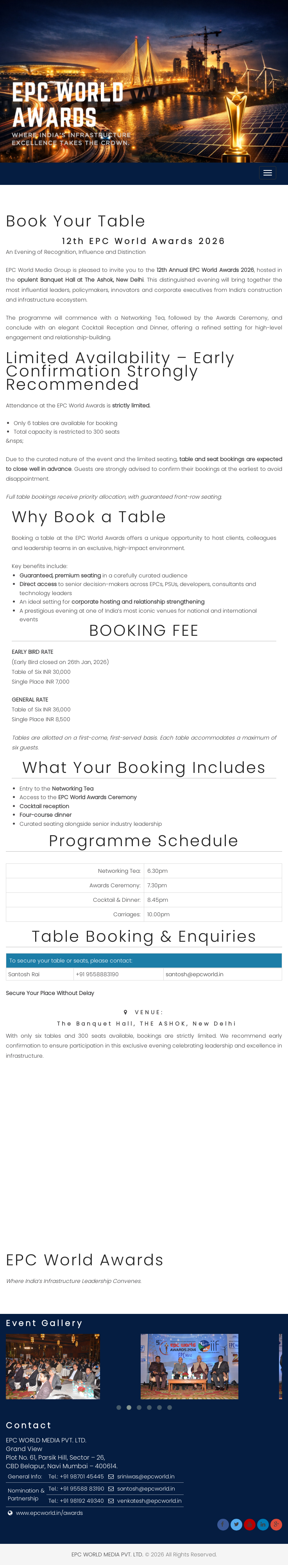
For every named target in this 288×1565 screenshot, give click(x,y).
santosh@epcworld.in (195, 974)
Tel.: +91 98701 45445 (76, 1476)
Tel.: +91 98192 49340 (76, 1501)
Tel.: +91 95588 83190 (76, 1489)
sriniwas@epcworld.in (146, 1476)
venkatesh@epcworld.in (149, 1501)
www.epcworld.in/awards (49, 1513)
